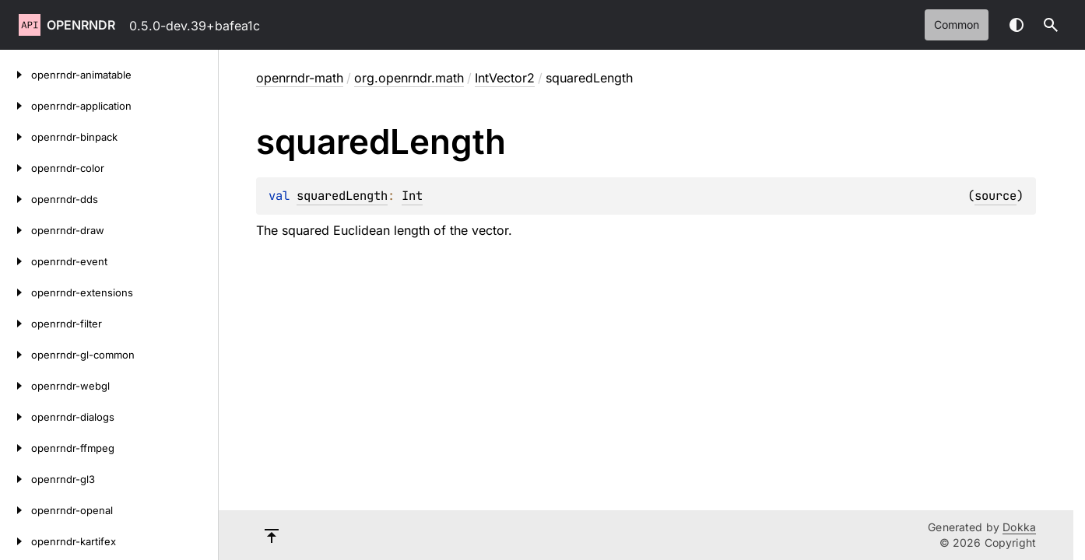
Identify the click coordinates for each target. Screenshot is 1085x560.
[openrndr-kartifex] (15, 541)
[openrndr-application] (15, 105)
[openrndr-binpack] (15, 136)
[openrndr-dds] (15, 199)
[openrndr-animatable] (15, 74)
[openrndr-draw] (15, 230)
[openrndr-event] (15, 261)
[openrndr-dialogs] (15, 416)
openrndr (81, 25)
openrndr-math (299, 78)
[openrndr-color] (15, 168)
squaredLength (342, 195)
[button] (1050, 24)
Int (412, 195)
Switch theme (1016, 24)
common (956, 24)
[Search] (1050, 24)
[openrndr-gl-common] (15, 354)
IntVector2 (505, 78)
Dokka (1019, 527)
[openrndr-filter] (15, 323)
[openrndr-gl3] (15, 479)
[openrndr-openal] (15, 510)
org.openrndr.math (409, 78)
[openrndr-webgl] (15, 385)
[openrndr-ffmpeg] (15, 448)
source (995, 195)
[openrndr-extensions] (15, 292)
